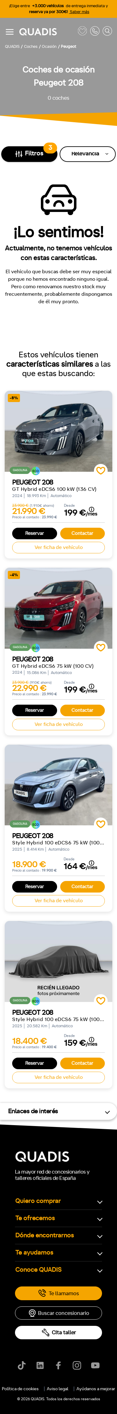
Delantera (19, 787)
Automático (49, 635)
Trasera (49, 787)
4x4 (74, 787)
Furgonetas (89, 296)
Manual (16, 635)
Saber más (79, 12)
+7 (62, 663)
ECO (23, 717)
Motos (54, 296)
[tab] (23, 296)
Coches (23, 296)
